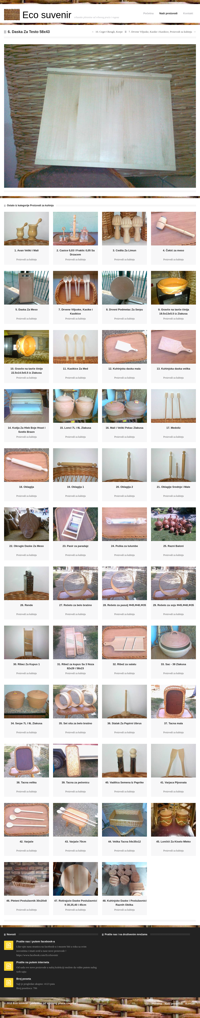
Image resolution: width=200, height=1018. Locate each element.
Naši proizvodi (168, 13)
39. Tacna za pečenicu (75, 782)
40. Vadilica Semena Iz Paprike (124, 782)
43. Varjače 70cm (75, 841)
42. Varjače (26, 841)
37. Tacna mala (173, 723)
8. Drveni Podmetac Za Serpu (124, 309)
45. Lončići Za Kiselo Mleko (173, 841)
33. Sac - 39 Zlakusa (173, 664)
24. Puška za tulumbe (124, 546)
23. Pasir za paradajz (75, 546)
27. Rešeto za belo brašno (75, 605)
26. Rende (26, 605)
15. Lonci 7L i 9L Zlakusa (75, 427)
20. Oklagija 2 (124, 486)
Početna (148, 13)
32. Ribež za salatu (124, 664)
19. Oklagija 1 (75, 486)
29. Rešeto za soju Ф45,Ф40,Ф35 (173, 605)
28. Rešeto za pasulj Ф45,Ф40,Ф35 (124, 605)
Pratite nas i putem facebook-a (35, 941)
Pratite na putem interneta (32, 962)
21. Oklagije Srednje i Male (173, 486)
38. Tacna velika (27, 782)
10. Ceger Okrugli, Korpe (109, 31)
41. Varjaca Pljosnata (173, 782)
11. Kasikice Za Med (75, 368)
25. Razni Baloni (173, 546)
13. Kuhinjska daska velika (173, 368)
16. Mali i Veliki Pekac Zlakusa (124, 427)
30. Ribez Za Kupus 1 (26, 664)
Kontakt (188, 13)
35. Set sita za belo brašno (75, 723)
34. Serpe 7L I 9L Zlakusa (26, 723)
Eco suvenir (39, 15)
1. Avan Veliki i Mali (26, 250)
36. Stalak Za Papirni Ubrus (124, 723)
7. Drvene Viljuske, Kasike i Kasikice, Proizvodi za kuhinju (160, 31)
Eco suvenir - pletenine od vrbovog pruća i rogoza (44, 1003)
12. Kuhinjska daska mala (124, 368)
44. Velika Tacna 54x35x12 (124, 841)
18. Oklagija (26, 486)
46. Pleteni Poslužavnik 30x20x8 (26, 900)
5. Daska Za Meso (27, 309)
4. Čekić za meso (173, 250)
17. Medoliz (173, 427)
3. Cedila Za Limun (124, 250)
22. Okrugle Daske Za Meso (26, 546)
